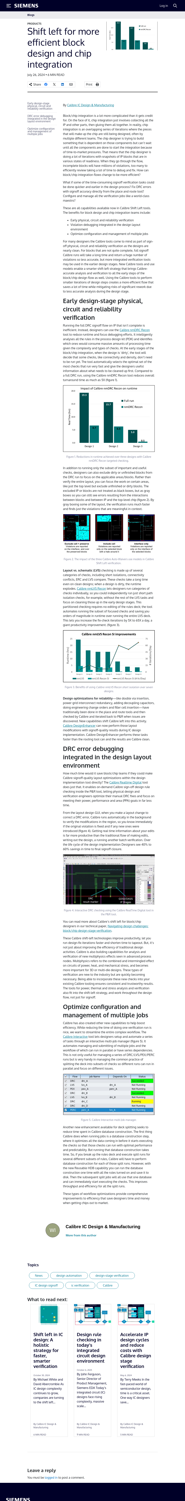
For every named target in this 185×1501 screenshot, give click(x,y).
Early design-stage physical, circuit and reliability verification (39, 106)
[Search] (175, 5)
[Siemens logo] (26, 6)
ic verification (80, 1285)
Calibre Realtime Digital (125, 782)
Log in (164, 6)
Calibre (107, 1285)
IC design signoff (46, 1285)
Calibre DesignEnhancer (79, 725)
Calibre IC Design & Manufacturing (90, 105)
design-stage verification (112, 1275)
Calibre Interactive (75, 1037)
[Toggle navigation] (154, 15)
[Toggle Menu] (8, 5)
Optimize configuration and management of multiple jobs (41, 131)
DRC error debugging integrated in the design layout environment (41, 118)
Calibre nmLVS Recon (91, 588)
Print (89, 84)
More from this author (81, 1235)
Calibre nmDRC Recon (134, 330)
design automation (69, 1275)
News (39, 1275)
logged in (51, 1477)
